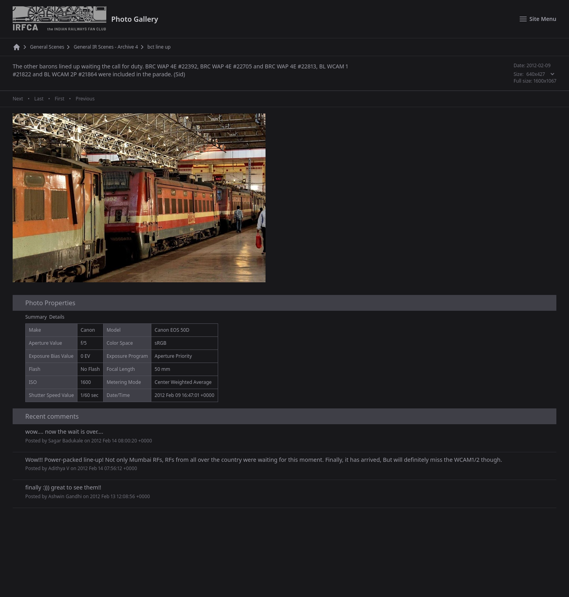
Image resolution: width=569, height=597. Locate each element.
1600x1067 (544, 80)
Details (57, 317)
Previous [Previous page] (84, 99)
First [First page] (59, 99)
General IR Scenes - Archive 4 (105, 47)
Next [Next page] (18, 99)
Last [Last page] (38, 99)
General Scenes (47, 47)
